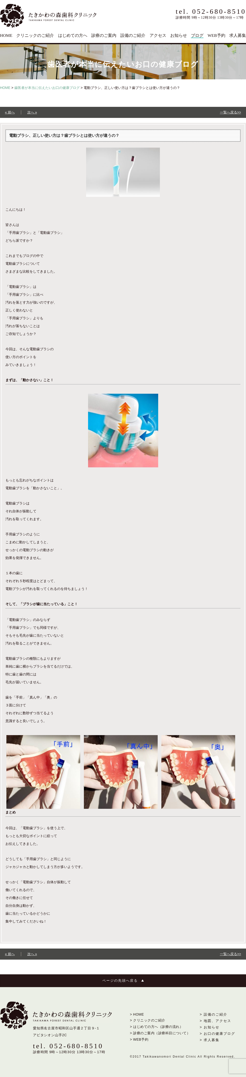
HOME (6, 35)
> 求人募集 (209, 1040)
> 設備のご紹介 (213, 1014)
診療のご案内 (103, 35)
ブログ (197, 35)
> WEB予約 (139, 1039)
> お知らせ (209, 1027)
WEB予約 (216, 35)
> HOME (137, 1014)
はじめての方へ (72, 35)
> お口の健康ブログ (217, 1033)
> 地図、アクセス (215, 1021)
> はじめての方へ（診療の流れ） (156, 1027)
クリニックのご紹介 (35, 35)
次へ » (32, 112)
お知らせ (178, 35)
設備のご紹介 (132, 35)
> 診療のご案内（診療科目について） (160, 1033)
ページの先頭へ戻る (120, 980)
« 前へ (10, 112)
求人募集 (237, 35)
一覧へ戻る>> (230, 112)
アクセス (158, 35)
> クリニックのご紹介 (147, 1020)
